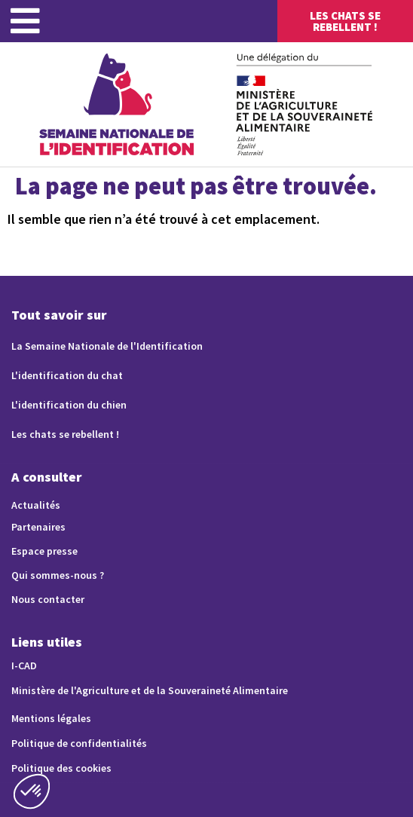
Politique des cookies (61, 768)
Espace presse (44, 551)
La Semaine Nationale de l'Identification (107, 346)
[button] (32, 791)
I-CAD (24, 665)
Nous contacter (47, 599)
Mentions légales (51, 718)
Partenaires (38, 527)
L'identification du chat (67, 375)
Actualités (35, 505)
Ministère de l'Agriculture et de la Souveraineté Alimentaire (149, 690)
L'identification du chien (69, 405)
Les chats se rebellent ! (65, 434)
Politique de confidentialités (79, 743)
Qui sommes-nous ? (57, 575)
